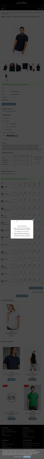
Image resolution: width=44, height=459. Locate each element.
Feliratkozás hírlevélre (6, 447)
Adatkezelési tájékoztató (7, 430)
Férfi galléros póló (21, 12)
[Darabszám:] (12, 97)
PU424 (11, 372)
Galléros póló (14, 12)
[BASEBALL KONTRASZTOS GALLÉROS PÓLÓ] (32, 370)
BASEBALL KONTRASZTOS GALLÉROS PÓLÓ (32, 374)
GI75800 (32, 412)
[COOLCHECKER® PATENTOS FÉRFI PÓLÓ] (11, 409)
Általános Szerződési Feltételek (9, 431)
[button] (9, 104)
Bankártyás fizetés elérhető (29, 431)
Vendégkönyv (5, 446)
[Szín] (16, 94)
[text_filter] (5, 9)
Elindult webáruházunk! (28, 430)
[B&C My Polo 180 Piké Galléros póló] (11, 370)
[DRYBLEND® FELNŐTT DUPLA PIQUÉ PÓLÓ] (32, 409)
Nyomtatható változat (38, 292)
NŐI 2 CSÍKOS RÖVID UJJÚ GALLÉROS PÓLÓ (11, 333)
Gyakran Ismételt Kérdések (8, 444)
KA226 (32, 372)
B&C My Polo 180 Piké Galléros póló (11, 374)
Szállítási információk (6, 435)
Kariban (7, 121)
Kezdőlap (3, 12)
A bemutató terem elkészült (29, 437)
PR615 (11, 412)
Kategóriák (8, 12)
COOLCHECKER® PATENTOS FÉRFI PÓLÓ (11, 414)
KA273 (11, 331)
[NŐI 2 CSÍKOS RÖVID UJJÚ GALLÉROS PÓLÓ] (11, 329)
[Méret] (16, 91)
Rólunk (3, 433)
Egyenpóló (25, 433)
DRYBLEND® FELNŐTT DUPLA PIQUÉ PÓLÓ (32, 414)
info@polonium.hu (28, 447)
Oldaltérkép (4, 442)
